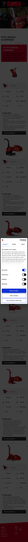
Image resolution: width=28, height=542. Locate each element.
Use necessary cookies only (13, 300)
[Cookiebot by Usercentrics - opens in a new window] (20, 240)
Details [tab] (14, 244)
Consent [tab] (5, 244)
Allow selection (14, 295)
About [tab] (23, 244)
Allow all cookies (14, 290)
